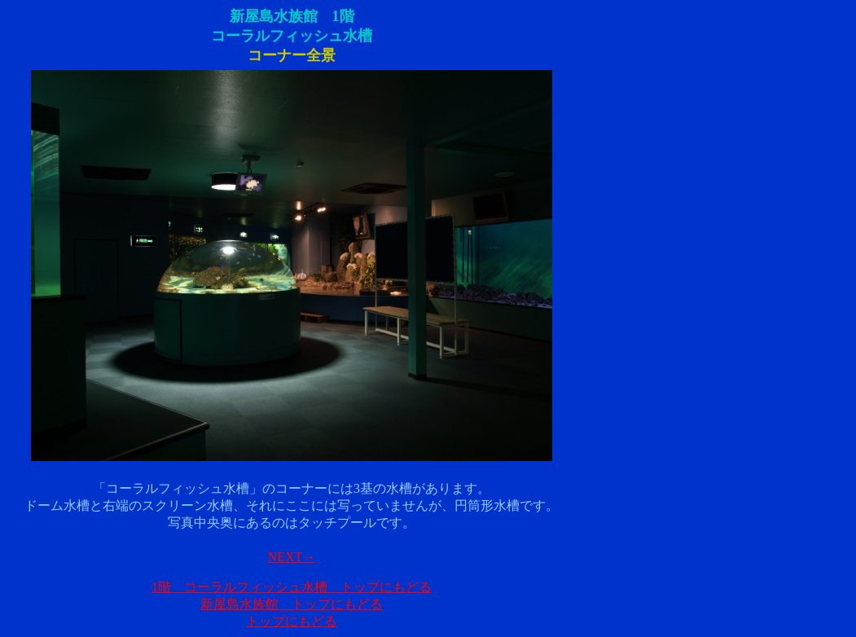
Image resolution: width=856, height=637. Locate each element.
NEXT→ (292, 557)
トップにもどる (291, 621)
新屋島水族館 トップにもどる (291, 604)
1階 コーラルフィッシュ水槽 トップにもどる (291, 587)
